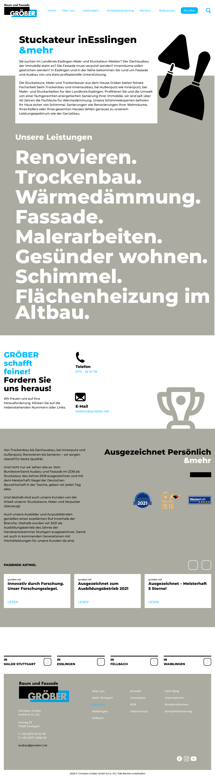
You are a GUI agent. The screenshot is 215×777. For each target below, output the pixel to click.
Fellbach (119, 664)
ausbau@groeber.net (99, 401)
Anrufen (189, 10)
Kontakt (135, 691)
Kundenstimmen (176, 704)
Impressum (138, 697)
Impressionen (174, 697)
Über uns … (69, 10)
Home (52, 10)
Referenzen (167, 10)
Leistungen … (92, 10)
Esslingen (66, 664)
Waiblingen (174, 664)
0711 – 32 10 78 (99, 362)
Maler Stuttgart (19, 664)
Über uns (98, 691)
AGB (133, 704)
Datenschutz (139, 711)
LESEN (13, 602)
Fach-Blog (172, 691)
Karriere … (146, 10)
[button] (206, 565)
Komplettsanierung (120, 10)
